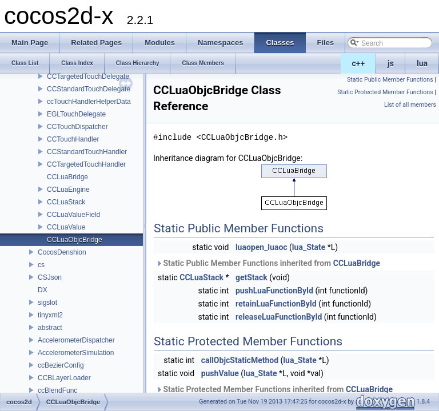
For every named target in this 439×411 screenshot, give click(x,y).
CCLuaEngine (68, 190)
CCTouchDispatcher (77, 127)
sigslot (47, 303)
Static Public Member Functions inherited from (268, 263)
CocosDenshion (62, 252)
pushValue (220, 373)
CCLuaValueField (73, 215)
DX (42, 290)
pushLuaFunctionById (274, 290)
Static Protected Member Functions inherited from (274, 389)
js (391, 63)
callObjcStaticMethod (239, 360)
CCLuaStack (66, 202)
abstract (50, 328)
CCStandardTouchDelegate (88, 89)
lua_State (308, 247)
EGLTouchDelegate (76, 114)
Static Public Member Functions (390, 79)
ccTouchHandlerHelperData (89, 102)
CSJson (50, 277)
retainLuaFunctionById (276, 303)
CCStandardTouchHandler (87, 152)
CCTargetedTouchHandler (86, 164)
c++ (358, 63)
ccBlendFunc (57, 390)
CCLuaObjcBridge (74, 240)
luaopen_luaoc (262, 247)
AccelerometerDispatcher (76, 340)
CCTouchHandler (73, 139)
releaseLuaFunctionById (279, 316)
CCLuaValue (66, 227)
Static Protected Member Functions (385, 92)
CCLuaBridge (67, 177)
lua (422, 63)
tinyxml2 (50, 315)
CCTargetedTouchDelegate (88, 76)
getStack (252, 277)
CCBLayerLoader (64, 378)
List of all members (410, 104)
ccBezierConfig (61, 365)
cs (41, 265)
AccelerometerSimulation (76, 353)
